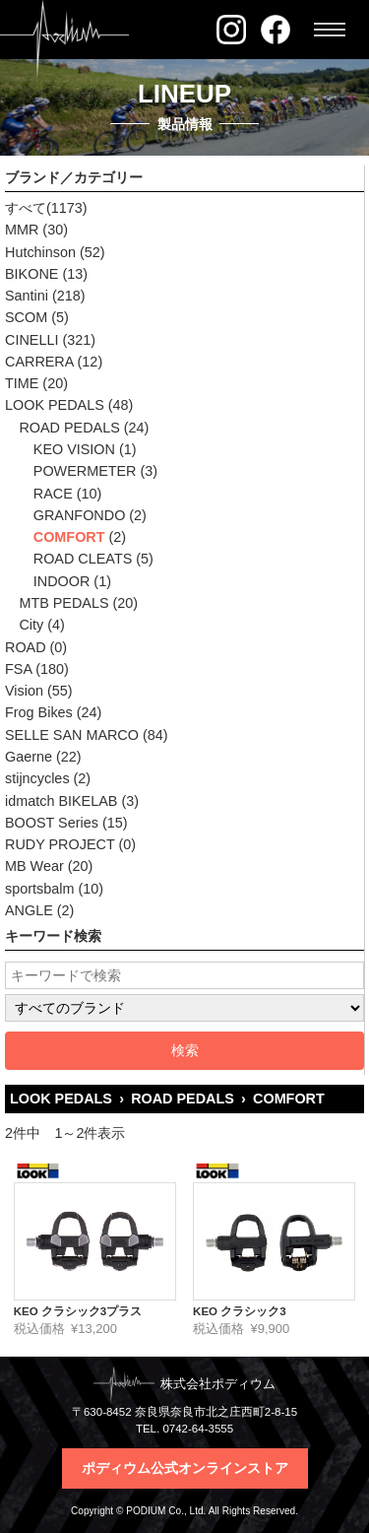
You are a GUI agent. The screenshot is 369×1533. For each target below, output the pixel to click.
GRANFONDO (79, 515)
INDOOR (62, 581)
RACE (53, 493)
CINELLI (31, 340)
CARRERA (39, 361)
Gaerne (28, 757)
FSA (18, 669)
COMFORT (69, 537)
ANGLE (29, 910)
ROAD (25, 647)
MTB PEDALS (63, 603)
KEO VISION (74, 449)
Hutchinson (40, 252)
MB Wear (34, 866)
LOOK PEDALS (54, 405)
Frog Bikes (39, 712)
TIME (21, 383)
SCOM (26, 317)
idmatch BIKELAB (61, 801)
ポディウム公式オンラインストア (185, 1468)
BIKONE (31, 274)
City (31, 625)
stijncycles (37, 778)
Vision (24, 691)
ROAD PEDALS (69, 427)
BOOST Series (51, 823)
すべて (25, 208)
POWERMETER (85, 471)
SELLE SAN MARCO (72, 735)
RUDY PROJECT (59, 844)
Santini (26, 295)
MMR (21, 229)
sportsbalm (39, 889)
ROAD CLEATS (83, 559)
